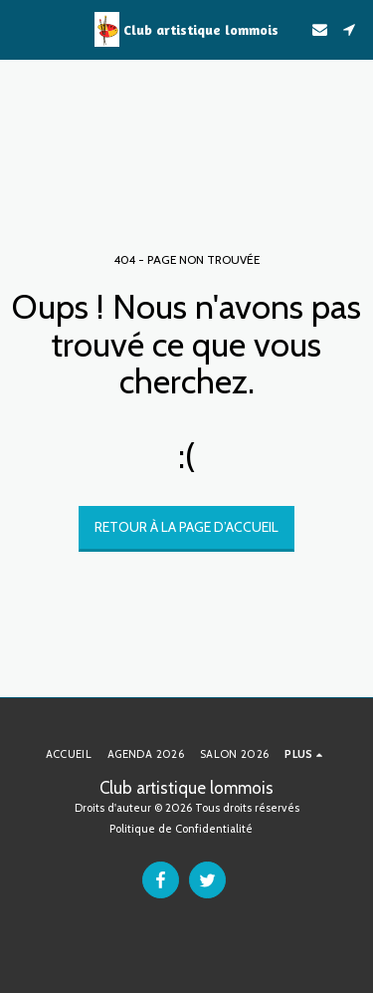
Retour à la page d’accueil (186, 527)
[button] (22, 29)
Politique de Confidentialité (181, 829)
